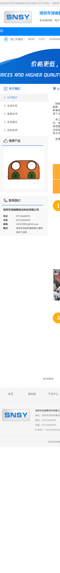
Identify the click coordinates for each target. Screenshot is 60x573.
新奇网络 (48, 378)
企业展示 (10, 122)
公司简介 (10, 97)
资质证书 (10, 113)
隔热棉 (31, 39)
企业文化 (10, 105)
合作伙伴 (10, 130)
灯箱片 (42, 39)
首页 (10, 394)
